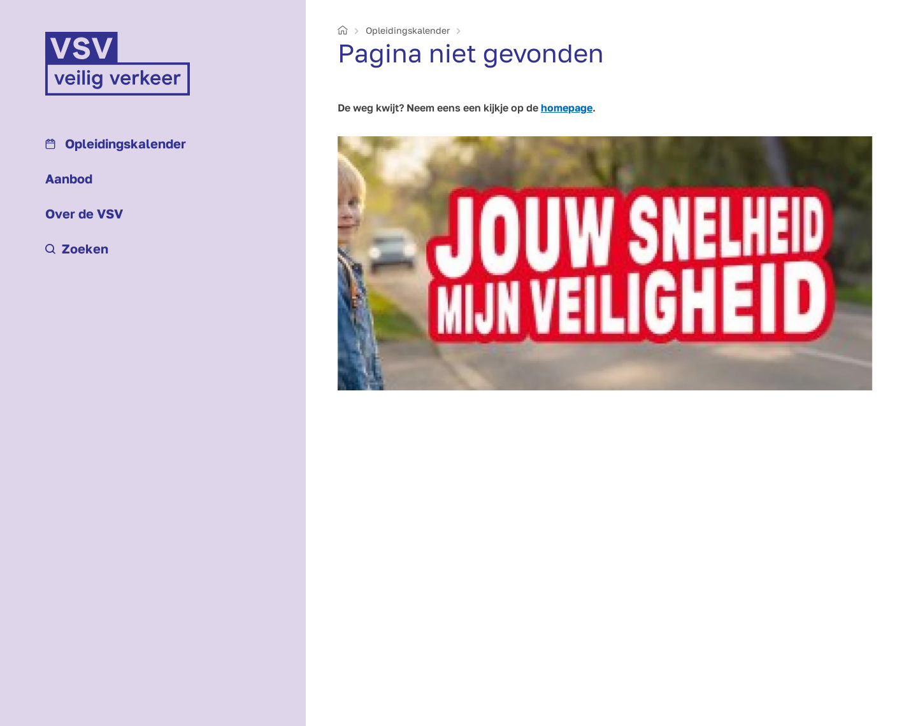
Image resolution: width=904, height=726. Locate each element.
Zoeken (76, 248)
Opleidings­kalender (115, 143)
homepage (566, 107)
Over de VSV (84, 213)
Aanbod (68, 178)
